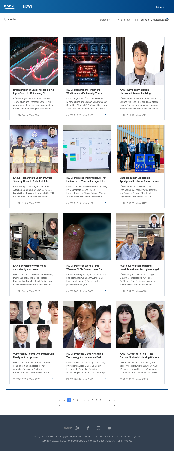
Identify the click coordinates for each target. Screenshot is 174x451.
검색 (167, 19)
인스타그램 (98, 428)
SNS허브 (68, 428)
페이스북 (88, 428)
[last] (119, 400)
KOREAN (160, 7)
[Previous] (60, 400)
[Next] (113, 400)
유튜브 (109, 428)
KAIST (10, 7)
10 (108, 400)
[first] (54, 400)
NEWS (27, 6)
